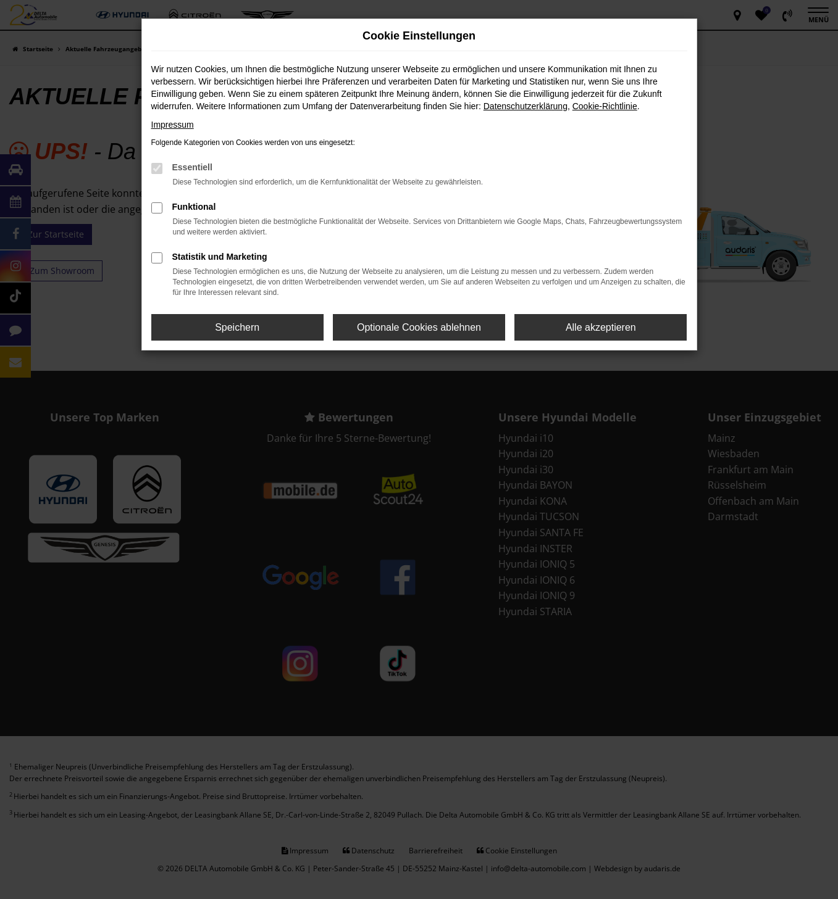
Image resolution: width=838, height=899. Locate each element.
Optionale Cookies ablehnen (419, 327)
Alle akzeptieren (601, 327)
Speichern (237, 327)
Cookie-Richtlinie (604, 106)
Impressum (172, 125)
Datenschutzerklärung (526, 106)
